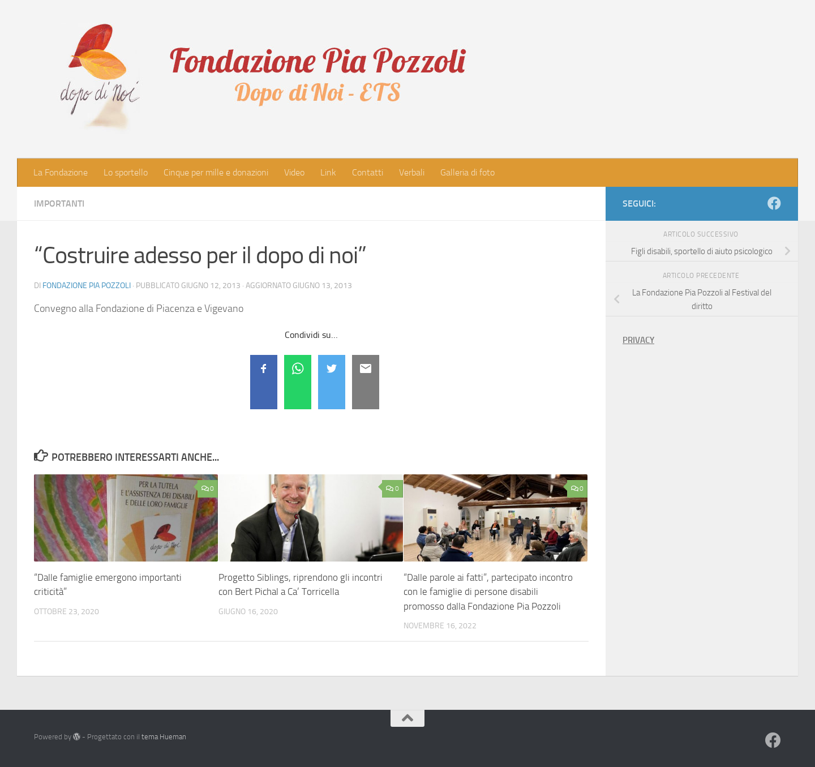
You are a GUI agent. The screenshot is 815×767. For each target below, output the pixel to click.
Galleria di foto (467, 172)
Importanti (59, 203)
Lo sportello (126, 172)
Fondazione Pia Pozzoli (86, 285)
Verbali (411, 172)
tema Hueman (163, 736)
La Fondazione (60, 172)
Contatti (367, 172)
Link (328, 172)
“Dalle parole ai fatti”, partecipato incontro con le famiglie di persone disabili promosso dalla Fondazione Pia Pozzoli (488, 592)
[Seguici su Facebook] (774, 203)
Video (294, 172)
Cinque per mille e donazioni (216, 172)
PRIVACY (638, 340)
